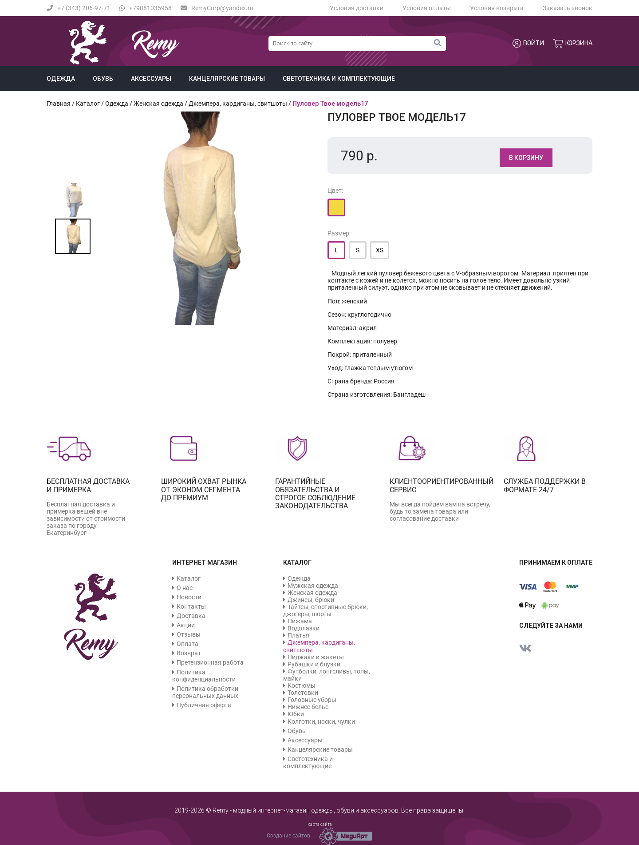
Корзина (572, 43)
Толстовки (303, 692)
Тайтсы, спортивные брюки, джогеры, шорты (325, 610)
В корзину (526, 157)
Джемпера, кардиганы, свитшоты (238, 103)
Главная (59, 103)
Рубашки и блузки (314, 664)
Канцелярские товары (227, 78)
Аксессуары (151, 78)
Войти (528, 43)
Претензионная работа (210, 662)
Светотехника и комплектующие (339, 78)
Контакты (191, 606)
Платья (298, 635)
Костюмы (302, 685)
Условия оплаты (426, 8)
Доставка (191, 615)
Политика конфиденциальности (204, 676)
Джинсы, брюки (311, 599)
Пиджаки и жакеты (316, 657)
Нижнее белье (308, 706)
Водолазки (304, 628)
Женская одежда (158, 103)
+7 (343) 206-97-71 (78, 8)
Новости (189, 597)
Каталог (88, 103)
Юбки (296, 713)
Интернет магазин (204, 562)
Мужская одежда (313, 585)
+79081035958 (145, 8)
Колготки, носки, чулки (321, 721)
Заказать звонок (567, 8)
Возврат (189, 653)
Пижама (300, 621)
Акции (186, 625)
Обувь (103, 78)
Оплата (187, 643)
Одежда (61, 78)
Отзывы (189, 634)
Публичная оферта (204, 705)
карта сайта (320, 824)
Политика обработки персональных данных (205, 692)
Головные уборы (312, 699)
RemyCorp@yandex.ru (217, 8)
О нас (185, 587)
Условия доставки (356, 8)
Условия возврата (497, 8)
